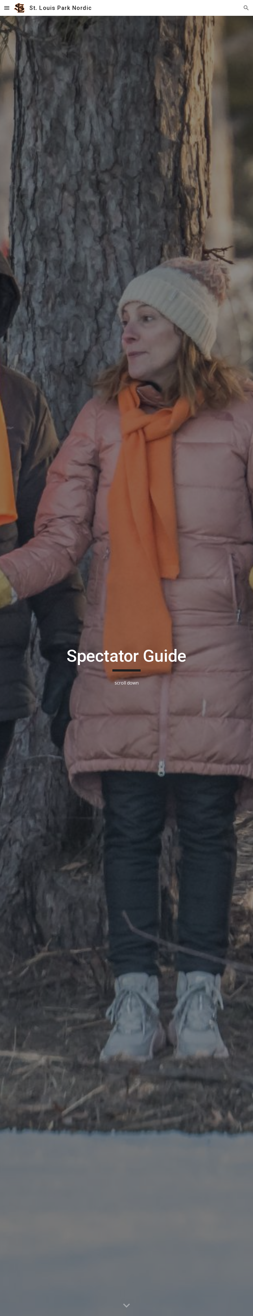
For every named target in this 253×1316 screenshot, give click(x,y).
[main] (126, 658)
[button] (7, 8)
